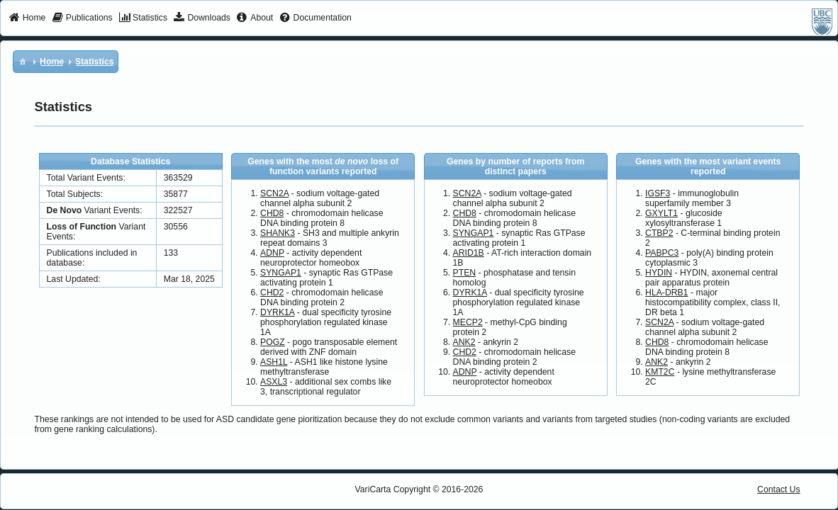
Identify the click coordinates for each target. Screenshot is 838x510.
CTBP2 (659, 233)
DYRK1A (277, 312)
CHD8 (272, 213)
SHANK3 (277, 233)
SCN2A (274, 193)
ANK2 (464, 342)
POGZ (272, 342)
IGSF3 (657, 193)
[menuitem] (27, 18)
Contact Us (778, 489)
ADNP (272, 253)
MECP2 (468, 322)
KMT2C (659, 372)
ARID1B (468, 253)
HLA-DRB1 (666, 293)
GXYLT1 (661, 213)
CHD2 (272, 293)
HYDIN (658, 273)
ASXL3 (273, 382)
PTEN (464, 273)
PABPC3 (661, 253)
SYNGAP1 (280, 273)
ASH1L (273, 362)
